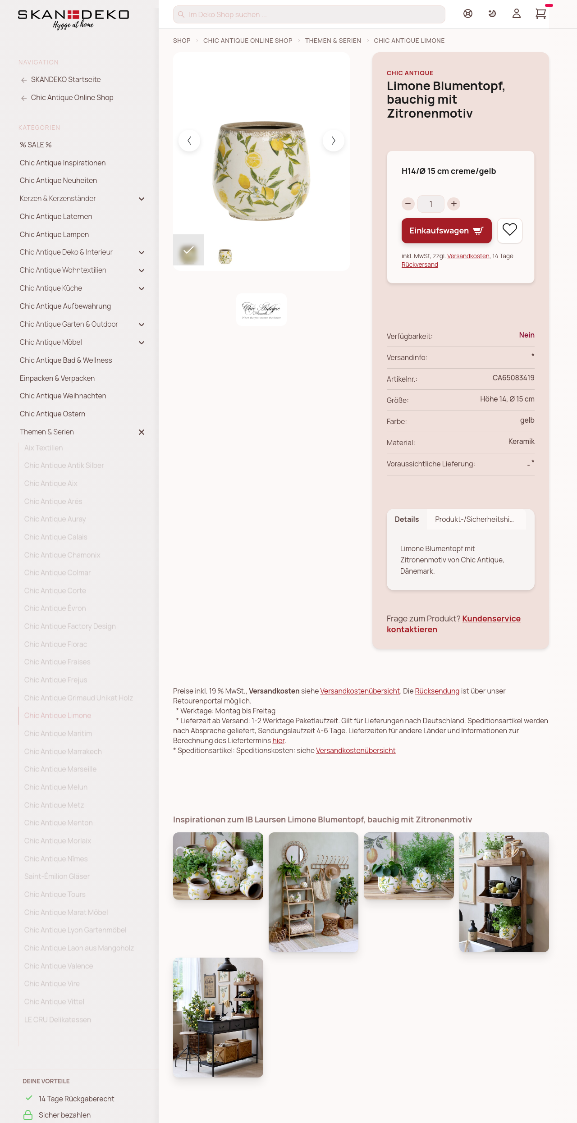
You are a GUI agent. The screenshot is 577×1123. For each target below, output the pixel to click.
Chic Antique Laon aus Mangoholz (79, 951)
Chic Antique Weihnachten (63, 396)
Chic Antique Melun (55, 790)
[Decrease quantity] (408, 203)
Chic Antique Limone (57, 719)
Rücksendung (437, 691)
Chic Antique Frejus (55, 683)
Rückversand (420, 264)
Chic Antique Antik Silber (64, 469)
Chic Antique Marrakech (63, 755)
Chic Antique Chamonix (62, 558)
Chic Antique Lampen (54, 234)
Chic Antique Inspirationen (63, 163)
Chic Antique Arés (53, 505)
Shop (182, 40)
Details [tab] (407, 519)
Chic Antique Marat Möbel (66, 916)
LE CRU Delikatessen (57, 1023)
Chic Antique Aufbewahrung (65, 306)
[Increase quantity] (454, 203)
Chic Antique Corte (55, 594)
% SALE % (36, 145)
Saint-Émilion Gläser (57, 880)
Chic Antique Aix (51, 487)
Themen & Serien (333, 40)
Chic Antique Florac (55, 648)
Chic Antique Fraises (57, 665)
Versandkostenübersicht (360, 691)
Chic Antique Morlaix (57, 844)
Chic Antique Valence (58, 969)
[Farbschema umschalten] (492, 13)
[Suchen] (309, 14)
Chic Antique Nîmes (56, 862)
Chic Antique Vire (52, 987)
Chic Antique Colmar (57, 576)
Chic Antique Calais (55, 540)
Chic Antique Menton (58, 826)
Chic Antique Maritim (58, 737)
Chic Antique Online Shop (248, 40)
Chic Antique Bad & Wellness (66, 360)
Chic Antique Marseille (60, 772)
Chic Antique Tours (55, 898)
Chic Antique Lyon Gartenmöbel (75, 933)
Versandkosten (468, 255)
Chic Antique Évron (55, 611)
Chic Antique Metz (54, 808)
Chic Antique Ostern (52, 414)
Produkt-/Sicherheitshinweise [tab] (480, 519)
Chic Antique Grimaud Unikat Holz (78, 701)
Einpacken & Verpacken (57, 378)
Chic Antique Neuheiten (58, 180)
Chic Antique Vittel (54, 1005)
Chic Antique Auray (55, 522)
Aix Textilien (43, 451)
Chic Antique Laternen (56, 216)
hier (278, 741)
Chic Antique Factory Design (70, 630)
